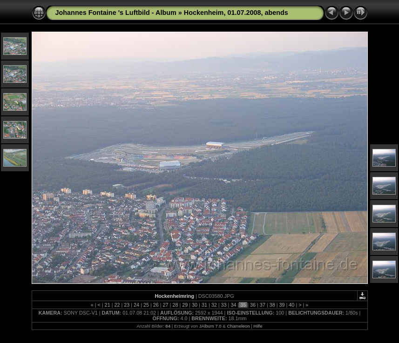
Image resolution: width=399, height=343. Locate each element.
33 (224, 305)
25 (146, 305)
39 (282, 305)
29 (185, 305)
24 (136, 305)
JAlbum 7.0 (210, 326)
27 (166, 305)
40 (291, 305)
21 (107, 305)
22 (117, 305)
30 (194, 305)
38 (272, 305)
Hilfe (257, 326)
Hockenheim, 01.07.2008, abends (236, 12)
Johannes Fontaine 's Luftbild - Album (115, 12)
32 (214, 305)
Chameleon (238, 326)
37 (262, 305)
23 (126, 305)
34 (233, 305)
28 (175, 305)
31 (204, 305)
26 (156, 305)
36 (253, 305)
